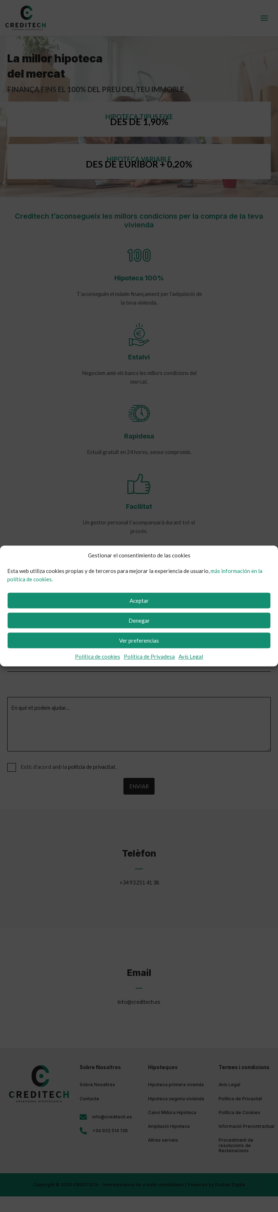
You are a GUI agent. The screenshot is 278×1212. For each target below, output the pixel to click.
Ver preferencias (139, 640)
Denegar (139, 620)
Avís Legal (190, 657)
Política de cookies (97, 657)
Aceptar (139, 600)
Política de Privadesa (149, 657)
